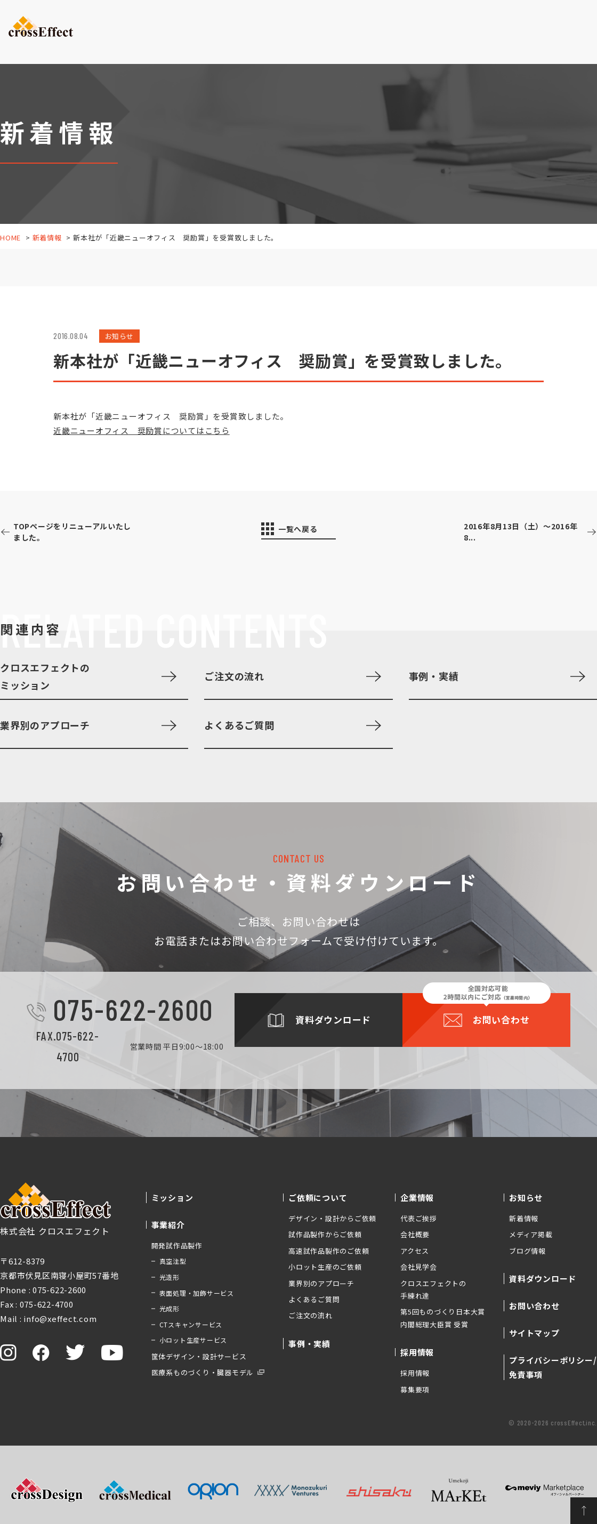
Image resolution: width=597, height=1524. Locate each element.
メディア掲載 (531, 1234)
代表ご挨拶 (418, 1218)
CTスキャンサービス (191, 1324)
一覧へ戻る (305, 530)
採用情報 (415, 1373)
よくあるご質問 (239, 725)
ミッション (104, 39)
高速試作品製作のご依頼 (328, 1251)
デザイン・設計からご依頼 (332, 1218)
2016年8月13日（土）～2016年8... (511, 532)
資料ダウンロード (493, 21)
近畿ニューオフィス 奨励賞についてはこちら (141, 430)
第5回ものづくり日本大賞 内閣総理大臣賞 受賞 (442, 1318)
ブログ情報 (527, 1251)
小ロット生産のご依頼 (325, 1267)
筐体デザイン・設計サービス (199, 1356)
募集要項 (415, 1389)
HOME (10, 237)
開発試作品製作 (177, 1245)
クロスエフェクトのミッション (45, 675)
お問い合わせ (562, 21)
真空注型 (173, 1260)
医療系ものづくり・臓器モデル (202, 1372)
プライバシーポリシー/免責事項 (552, 1367)
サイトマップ (534, 1332)
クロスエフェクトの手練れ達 (433, 1289)
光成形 (169, 1308)
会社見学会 (418, 1267)
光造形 (169, 1276)
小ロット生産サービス (193, 1339)
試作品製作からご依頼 (325, 1234)
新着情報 (47, 237)
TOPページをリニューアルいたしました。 (83, 532)
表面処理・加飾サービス (196, 1292)
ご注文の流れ (234, 676)
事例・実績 (280, 39)
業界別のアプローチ (45, 725)
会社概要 (415, 1234)
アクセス (414, 1251)
